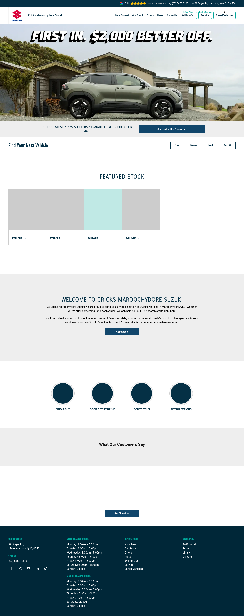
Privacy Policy (79, 610)
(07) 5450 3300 (178, 3)
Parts (160, 15)
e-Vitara (187, 545)
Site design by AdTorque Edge (217, 610)
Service (205, 15)
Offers (150, 15)
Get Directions (121, 502)
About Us (172, 15)
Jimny (186, 541)
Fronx (186, 537)
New (177, 145)
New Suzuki (122, 15)
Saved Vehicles (224, 15)
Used (210, 145)
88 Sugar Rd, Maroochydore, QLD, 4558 (214, 3)
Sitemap (95, 610)
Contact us (122, 331)
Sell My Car (187, 15)
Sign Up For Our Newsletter (171, 129)
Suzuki (227, 145)
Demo (193, 145)
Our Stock (137, 15)
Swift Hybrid (190, 533)
